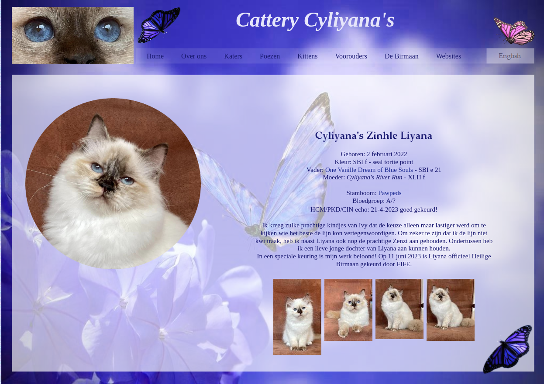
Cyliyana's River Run (374, 177)
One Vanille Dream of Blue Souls (369, 169)
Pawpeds (389, 192)
